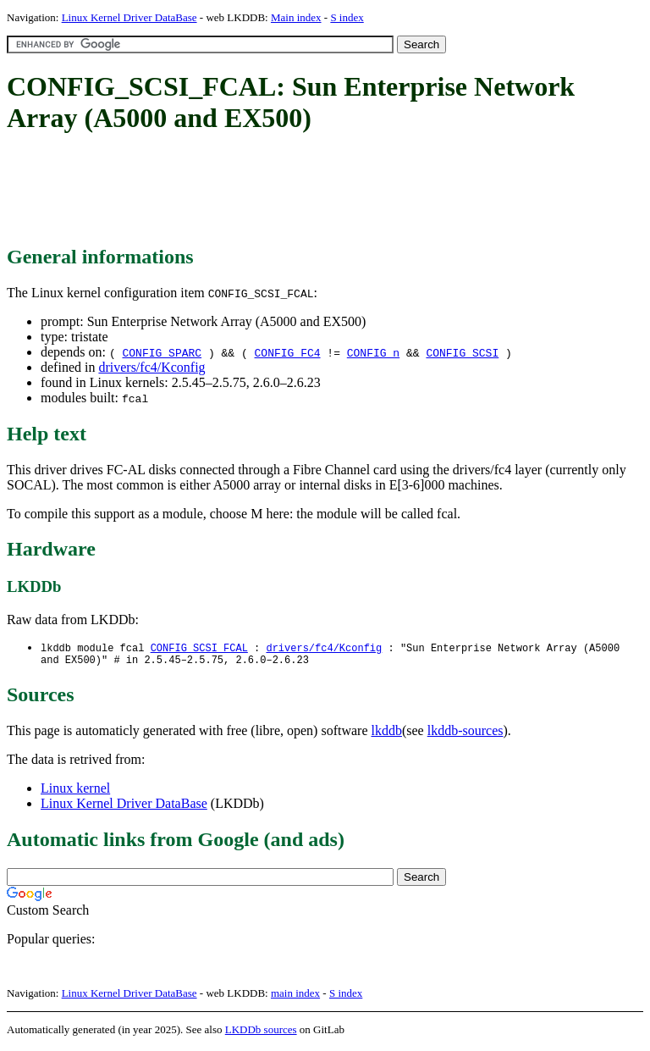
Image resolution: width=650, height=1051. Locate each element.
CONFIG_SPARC (161, 352)
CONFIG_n (373, 352)
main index (295, 996)
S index (346, 17)
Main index (296, 17)
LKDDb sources (261, 1032)
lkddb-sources (465, 734)
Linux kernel (75, 791)
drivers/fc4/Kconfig (151, 367)
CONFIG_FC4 (288, 352)
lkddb (387, 734)
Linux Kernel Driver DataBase (129, 17)
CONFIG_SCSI (462, 352)
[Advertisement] (315, 190)
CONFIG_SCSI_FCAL (199, 648)
